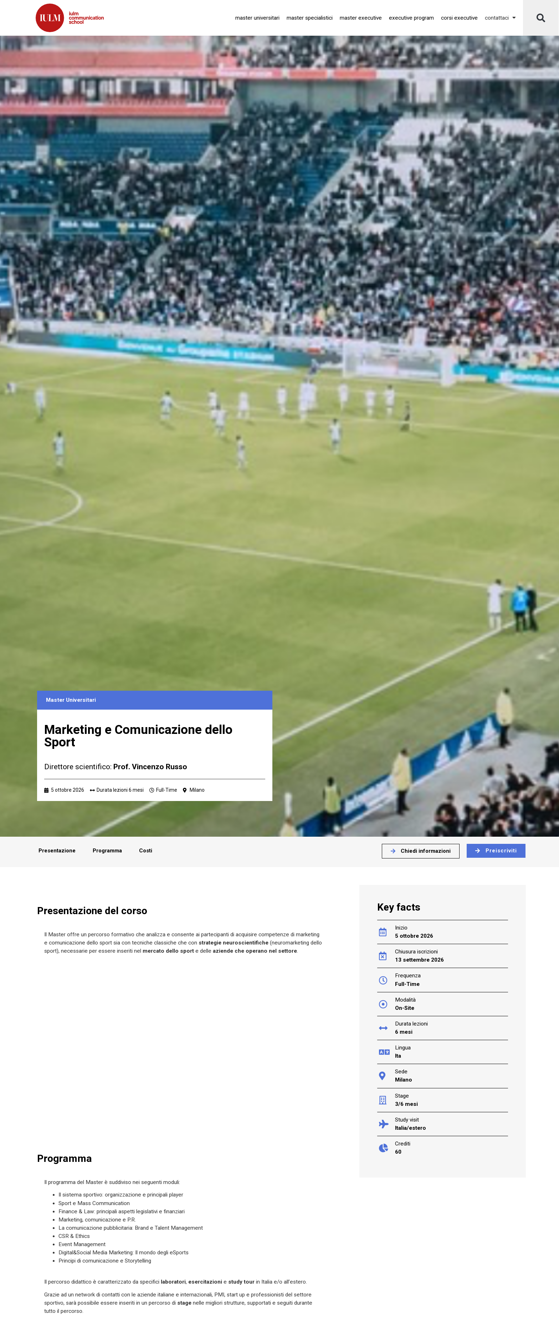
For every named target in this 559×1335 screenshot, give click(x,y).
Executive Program (411, 18)
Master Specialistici (310, 18)
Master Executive (361, 18)
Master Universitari (257, 18)
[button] (541, 18)
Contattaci (500, 17)
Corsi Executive (459, 18)
